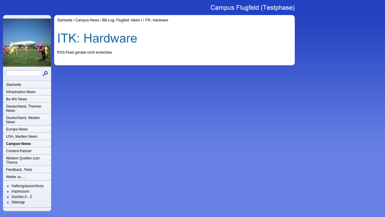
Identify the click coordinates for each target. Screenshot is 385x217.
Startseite (13, 85)
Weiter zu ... (15, 177)
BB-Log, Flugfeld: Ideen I (122, 20)
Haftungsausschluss (27, 186)
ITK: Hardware (156, 20)
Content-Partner (19, 151)
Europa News (17, 129)
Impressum (20, 191)
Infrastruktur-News (20, 92)
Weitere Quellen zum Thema (23, 160)
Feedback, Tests (19, 170)
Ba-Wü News (16, 99)
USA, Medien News (21, 136)
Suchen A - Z (21, 197)
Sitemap (18, 202)
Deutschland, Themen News (23, 108)
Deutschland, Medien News (23, 120)
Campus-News (18, 144)
